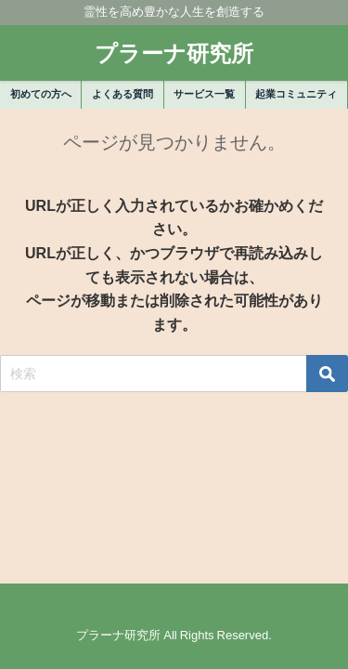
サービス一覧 (204, 93)
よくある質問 (122, 93)
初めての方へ (40, 93)
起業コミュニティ (296, 93)
